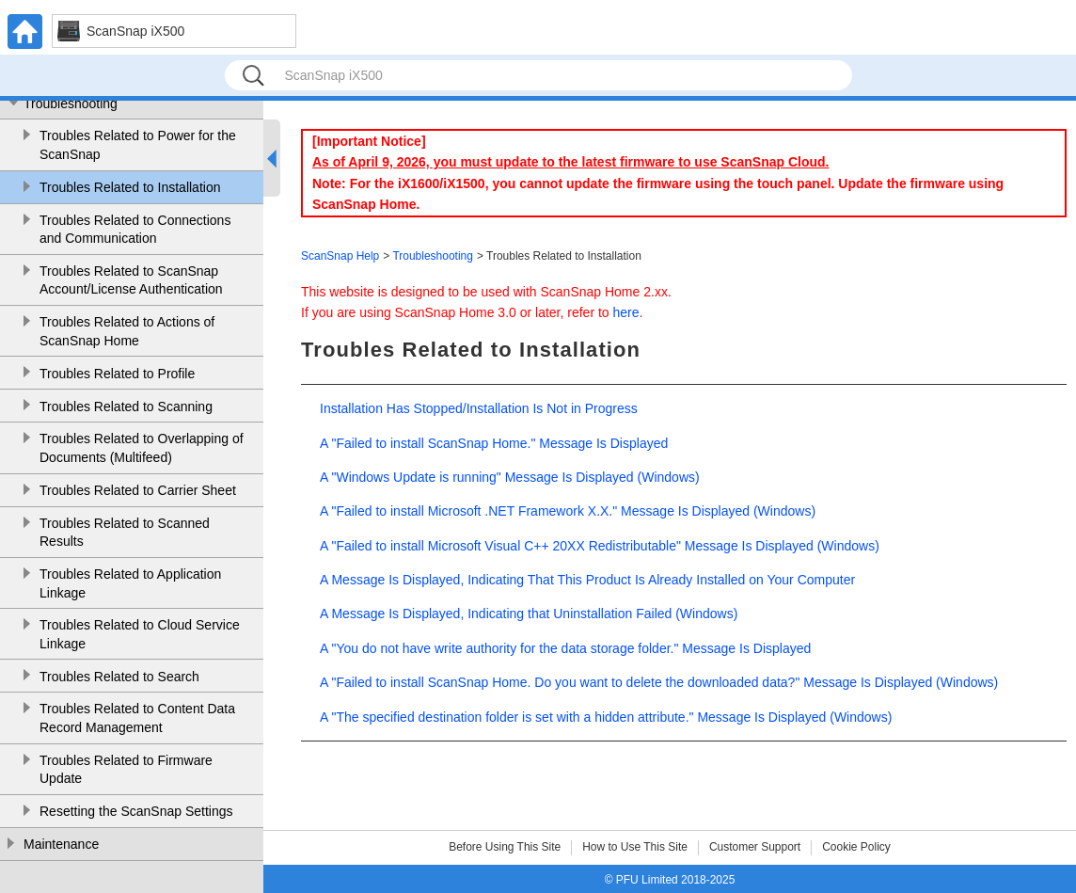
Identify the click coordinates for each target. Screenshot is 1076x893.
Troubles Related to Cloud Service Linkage (140, 634)
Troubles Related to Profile (117, 373)
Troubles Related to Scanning (126, 406)
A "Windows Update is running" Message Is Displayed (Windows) (510, 477)
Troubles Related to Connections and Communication (135, 230)
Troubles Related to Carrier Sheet (138, 490)
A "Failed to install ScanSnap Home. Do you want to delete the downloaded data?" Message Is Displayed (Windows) (659, 682)
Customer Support (754, 846)
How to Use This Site (635, 846)
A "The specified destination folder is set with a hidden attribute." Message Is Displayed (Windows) (606, 717)
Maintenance (61, 844)
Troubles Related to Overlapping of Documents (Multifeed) (142, 448)
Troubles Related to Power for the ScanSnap (138, 145)
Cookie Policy (856, 846)
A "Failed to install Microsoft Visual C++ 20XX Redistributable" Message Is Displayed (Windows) (599, 545)
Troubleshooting (71, 103)
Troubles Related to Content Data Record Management (137, 718)
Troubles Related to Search (119, 676)
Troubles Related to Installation (130, 187)
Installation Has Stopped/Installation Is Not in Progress (479, 408)
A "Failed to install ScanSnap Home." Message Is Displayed (494, 443)
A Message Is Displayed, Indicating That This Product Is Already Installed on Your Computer (587, 579)
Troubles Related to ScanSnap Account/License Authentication (131, 280)
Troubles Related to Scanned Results (125, 533)
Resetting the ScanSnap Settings (136, 811)
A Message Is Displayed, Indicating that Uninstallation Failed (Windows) (528, 613)
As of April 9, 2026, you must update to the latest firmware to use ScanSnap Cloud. (570, 161)
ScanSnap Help (340, 256)
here (626, 312)
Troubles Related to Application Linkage (130, 583)
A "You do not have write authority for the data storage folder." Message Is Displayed (565, 648)
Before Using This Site (505, 846)
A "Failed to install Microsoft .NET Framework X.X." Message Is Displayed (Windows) (567, 510)
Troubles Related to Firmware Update (126, 770)
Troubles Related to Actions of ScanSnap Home (127, 331)
